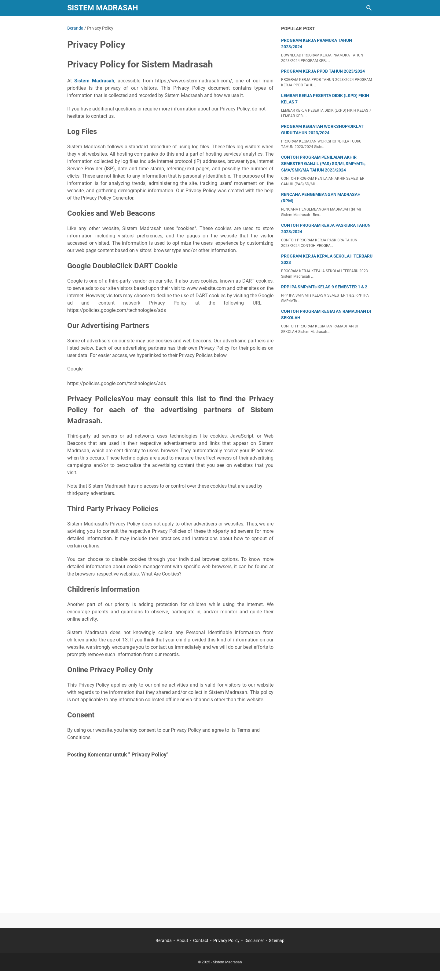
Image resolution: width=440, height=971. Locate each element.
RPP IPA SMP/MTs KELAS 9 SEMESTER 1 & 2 (324, 286)
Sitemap (276, 940)
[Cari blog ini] (369, 8)
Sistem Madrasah (102, 7)
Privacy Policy (226, 940)
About (182, 940)
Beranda (164, 940)
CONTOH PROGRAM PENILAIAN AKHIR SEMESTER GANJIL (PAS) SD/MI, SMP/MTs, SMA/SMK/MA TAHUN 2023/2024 (323, 163)
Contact (200, 940)
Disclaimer (254, 940)
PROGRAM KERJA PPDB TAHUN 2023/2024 (323, 71)
